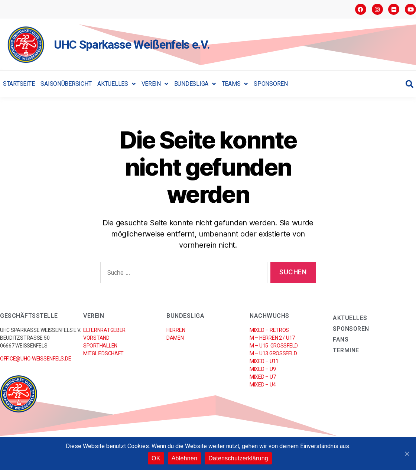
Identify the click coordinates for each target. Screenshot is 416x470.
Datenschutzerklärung (238, 458)
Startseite (19, 83)
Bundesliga (195, 84)
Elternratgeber (104, 330)
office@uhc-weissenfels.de (35, 359)
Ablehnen (185, 458)
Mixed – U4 (263, 385)
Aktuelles (116, 84)
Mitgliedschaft (103, 353)
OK (156, 458)
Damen (175, 338)
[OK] (406, 453)
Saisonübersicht (65, 83)
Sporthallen (100, 346)
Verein (155, 84)
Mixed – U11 (264, 361)
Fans (340, 339)
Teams (235, 84)
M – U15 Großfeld (274, 346)
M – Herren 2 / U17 (272, 338)
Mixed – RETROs (269, 330)
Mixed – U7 (263, 377)
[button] (409, 84)
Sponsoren (271, 83)
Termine (346, 350)
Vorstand (96, 338)
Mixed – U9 (263, 369)
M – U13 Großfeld (273, 353)
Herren (175, 330)
